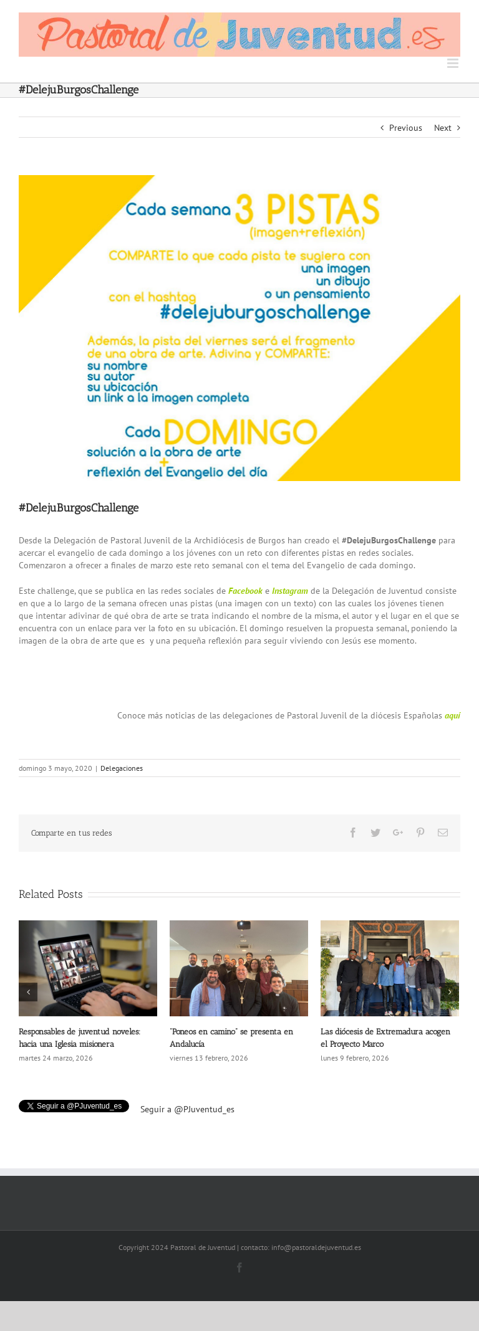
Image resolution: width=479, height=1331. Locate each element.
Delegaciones (121, 768)
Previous (405, 127)
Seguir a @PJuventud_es (187, 1109)
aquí (452, 715)
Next (443, 127)
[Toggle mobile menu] (453, 63)
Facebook (245, 590)
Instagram (290, 590)
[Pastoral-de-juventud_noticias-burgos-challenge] (239, 328)
